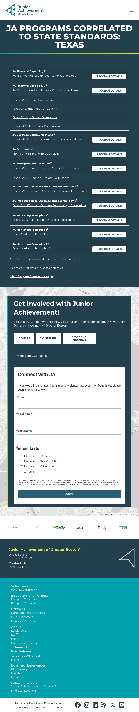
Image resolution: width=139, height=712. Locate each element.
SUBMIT (69, 493)
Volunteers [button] (20, 586)
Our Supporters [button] (22, 617)
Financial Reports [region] (23, 621)
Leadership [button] (18, 630)
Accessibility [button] (22, 707)
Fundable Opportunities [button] (28, 612)
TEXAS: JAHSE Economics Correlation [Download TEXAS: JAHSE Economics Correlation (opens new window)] (37, 153)
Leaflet (100, 515)
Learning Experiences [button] (28, 665)
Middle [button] (16, 673)
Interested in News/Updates (41, 461)
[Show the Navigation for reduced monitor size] (131, 10)
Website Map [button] (40, 707)
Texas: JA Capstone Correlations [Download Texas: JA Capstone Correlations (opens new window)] (33, 100)
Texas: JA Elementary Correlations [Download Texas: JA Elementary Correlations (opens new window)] (35, 108)
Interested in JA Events (38, 456)
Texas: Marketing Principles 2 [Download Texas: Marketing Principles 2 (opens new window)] (31, 248)
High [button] (14, 677)
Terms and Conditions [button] (28, 703)
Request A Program (79, 338)
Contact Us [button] (18, 563)
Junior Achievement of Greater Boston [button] (37, 686)
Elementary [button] (19, 669)
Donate (24, 338)
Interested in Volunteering (39, 466)
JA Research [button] (19, 647)
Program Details (109, 76)
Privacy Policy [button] (52, 703)
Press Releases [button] (21, 651)
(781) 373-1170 (18, 567)
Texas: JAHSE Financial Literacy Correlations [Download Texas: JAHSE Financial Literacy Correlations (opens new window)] (41, 178)
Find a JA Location (23, 690)
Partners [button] (18, 609)
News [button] (15, 659)
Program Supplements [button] (27, 599)
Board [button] (15, 638)
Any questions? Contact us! (31, 355)
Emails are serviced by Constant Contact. (99, 484)
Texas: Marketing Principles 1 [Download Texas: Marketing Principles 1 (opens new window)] (31, 234)
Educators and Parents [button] (29, 595)
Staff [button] (14, 634)
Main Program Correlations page (31, 276)
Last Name (25, 431)
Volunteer (48, 338)
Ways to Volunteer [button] (24, 590)
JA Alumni (30, 471)
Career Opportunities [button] (25, 655)
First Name (25, 414)
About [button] (16, 626)
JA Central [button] (56, 707)
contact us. (56, 267)
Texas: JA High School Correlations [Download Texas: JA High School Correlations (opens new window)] (35, 117)
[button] (79, 705)
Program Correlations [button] (26, 603)
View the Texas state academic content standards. (42, 259)
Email (21, 397)
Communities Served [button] (25, 643)
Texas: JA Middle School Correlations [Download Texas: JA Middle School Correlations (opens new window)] (36, 126)
